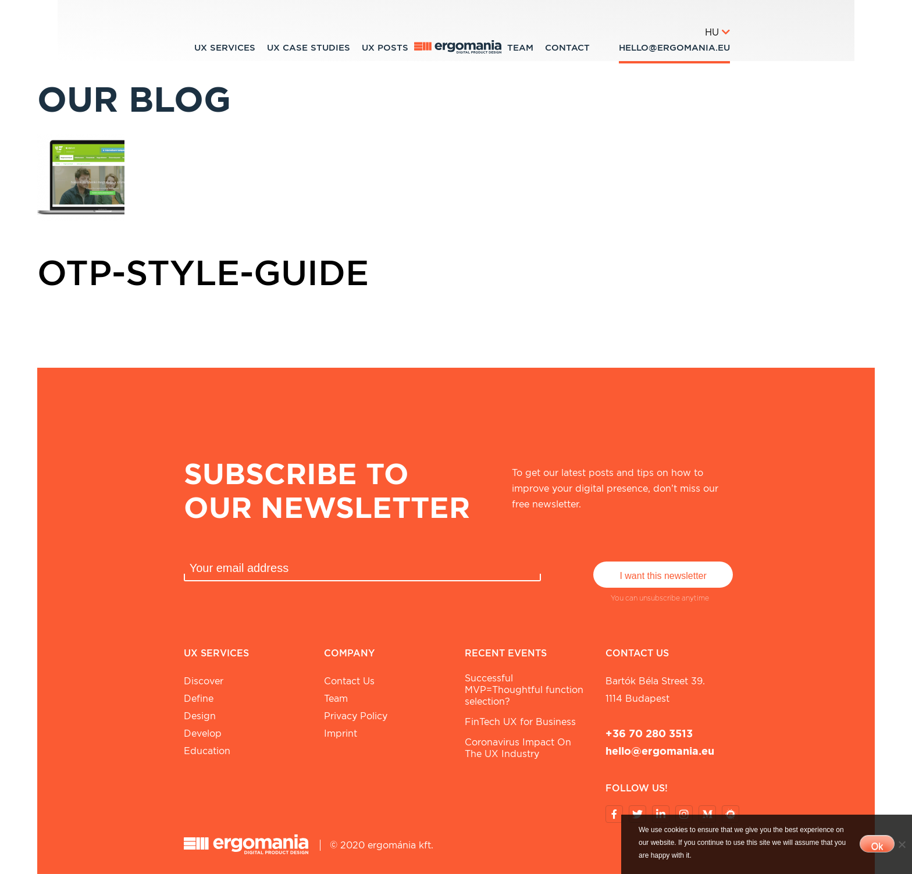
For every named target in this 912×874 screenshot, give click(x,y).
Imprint (340, 733)
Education (207, 750)
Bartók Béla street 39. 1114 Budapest (655, 690)
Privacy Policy (355, 716)
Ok (877, 846)
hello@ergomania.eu (674, 47)
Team (520, 47)
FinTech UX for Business (520, 721)
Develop (203, 733)
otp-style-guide (203, 272)
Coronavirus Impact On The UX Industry (518, 748)
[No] (901, 844)
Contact (567, 47)
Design (200, 716)
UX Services (224, 47)
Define (198, 698)
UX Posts (385, 47)
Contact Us (349, 681)
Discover (203, 681)
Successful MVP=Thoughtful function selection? (524, 690)
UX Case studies (308, 47)
